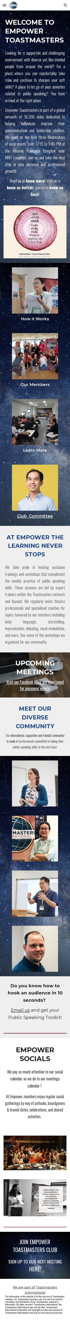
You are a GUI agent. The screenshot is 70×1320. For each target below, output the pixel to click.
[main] (35, 31)
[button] (4, 5)
